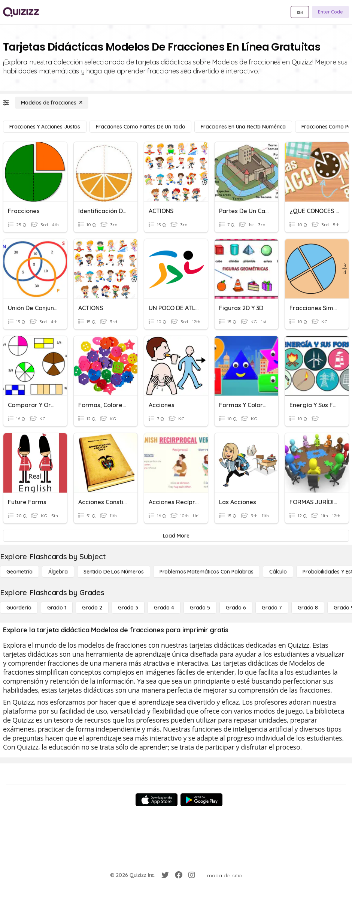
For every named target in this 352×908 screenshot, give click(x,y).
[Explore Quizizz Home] (21, 12)
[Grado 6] (235, 608)
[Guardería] (19, 608)
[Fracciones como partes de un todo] (140, 127)
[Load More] (176, 536)
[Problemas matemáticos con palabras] (206, 572)
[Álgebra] (58, 572)
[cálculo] (278, 572)
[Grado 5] (199, 608)
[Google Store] (201, 799)
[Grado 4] (164, 608)
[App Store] (156, 799)
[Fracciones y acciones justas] (45, 127)
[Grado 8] (307, 608)
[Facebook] (178, 875)
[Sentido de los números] (113, 572)
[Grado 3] (128, 608)
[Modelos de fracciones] (51, 103)
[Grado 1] (57, 608)
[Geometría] (19, 572)
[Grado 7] (271, 608)
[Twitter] (165, 875)
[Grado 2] (92, 608)
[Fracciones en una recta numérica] (243, 127)
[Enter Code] (330, 12)
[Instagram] (191, 875)
